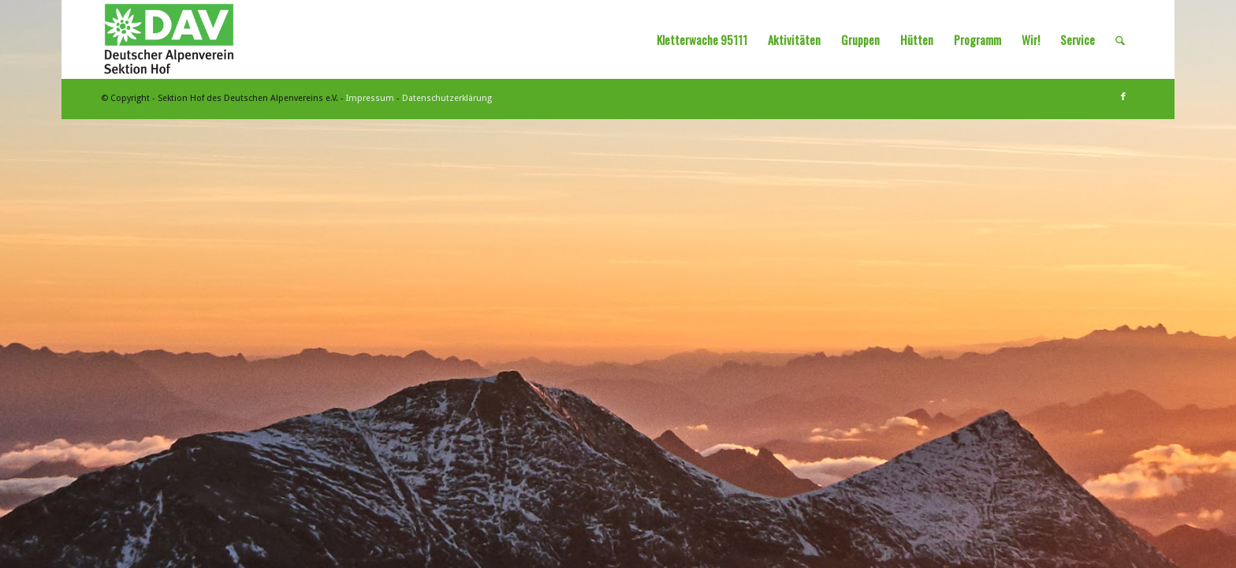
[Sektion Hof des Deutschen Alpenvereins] (169, 39)
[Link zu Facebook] (1123, 97)
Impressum (370, 98)
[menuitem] (702, 39)
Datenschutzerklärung (447, 98)
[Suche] (1120, 39)
